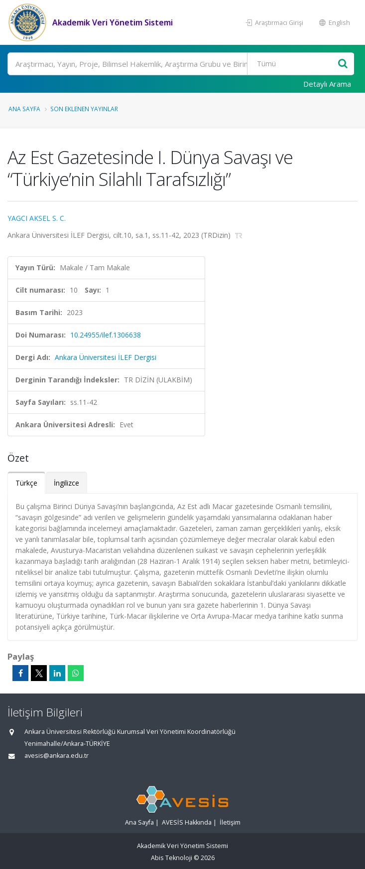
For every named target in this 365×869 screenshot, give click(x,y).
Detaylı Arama (327, 84)
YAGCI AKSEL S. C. (36, 218)
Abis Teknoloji (171, 858)
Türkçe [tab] (26, 483)
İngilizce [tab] (66, 483)
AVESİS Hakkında (187, 822)
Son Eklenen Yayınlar (84, 109)
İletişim (230, 822)
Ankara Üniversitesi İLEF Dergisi (105, 357)
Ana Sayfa (24, 109)
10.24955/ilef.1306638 (105, 335)
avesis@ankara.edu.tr (56, 755)
